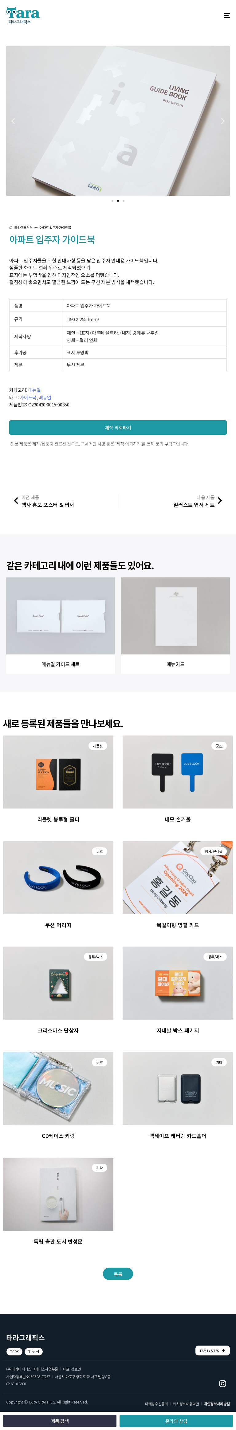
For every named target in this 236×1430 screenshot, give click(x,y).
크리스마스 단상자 (58, 1030)
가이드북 (28, 397)
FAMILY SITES (212, 1350)
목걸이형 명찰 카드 (178, 925)
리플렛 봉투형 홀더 (58, 819)
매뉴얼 (34, 390)
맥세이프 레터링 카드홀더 (177, 1135)
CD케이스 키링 (58, 1135)
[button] (112, 201)
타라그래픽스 (20, 227)
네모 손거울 (178, 819)
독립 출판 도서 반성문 (58, 1241)
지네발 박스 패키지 (178, 1030)
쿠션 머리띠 (58, 925)
